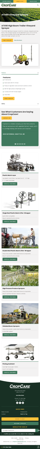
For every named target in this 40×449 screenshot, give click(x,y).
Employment (24, 411)
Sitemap (21, 438)
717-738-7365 (6, 447)
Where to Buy (20, 1)
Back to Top (24, 414)
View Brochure (18, 40)
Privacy (27, 438)
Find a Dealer (7, 40)
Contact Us (6, 118)
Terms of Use (20, 439)
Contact (3, 414)
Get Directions (20, 395)
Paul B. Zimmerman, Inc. (19, 441)
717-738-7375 (21, 400)
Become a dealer (7, 1)
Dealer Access (33, 1)
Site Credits (14, 438)
